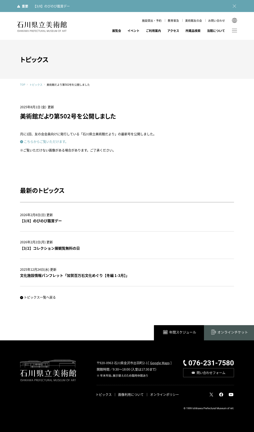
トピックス (35, 84)
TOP (22, 84)
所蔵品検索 (193, 30)
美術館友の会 (193, 20)
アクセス (173, 30)
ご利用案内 (153, 30)
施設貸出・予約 (152, 20)
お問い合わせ (216, 20)
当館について (216, 30)
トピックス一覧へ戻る (40, 297)
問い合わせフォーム (211, 372)
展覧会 (116, 30)
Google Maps (160, 362)
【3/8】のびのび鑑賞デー (51, 6)
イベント (134, 30)
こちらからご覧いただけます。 (46, 141)
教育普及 (173, 20)
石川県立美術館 (42, 26)
